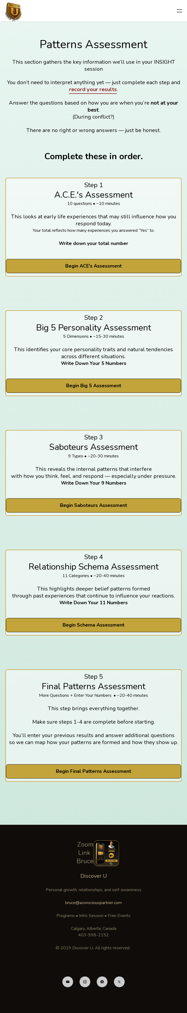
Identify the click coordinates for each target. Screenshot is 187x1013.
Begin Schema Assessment (93, 625)
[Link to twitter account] (119, 981)
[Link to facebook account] (102, 981)
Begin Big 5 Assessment (93, 385)
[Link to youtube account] (67, 981)
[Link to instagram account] (85, 981)
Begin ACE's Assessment (93, 266)
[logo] (14, 11)
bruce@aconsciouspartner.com (93, 903)
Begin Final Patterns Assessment (93, 771)
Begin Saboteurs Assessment (93, 505)
